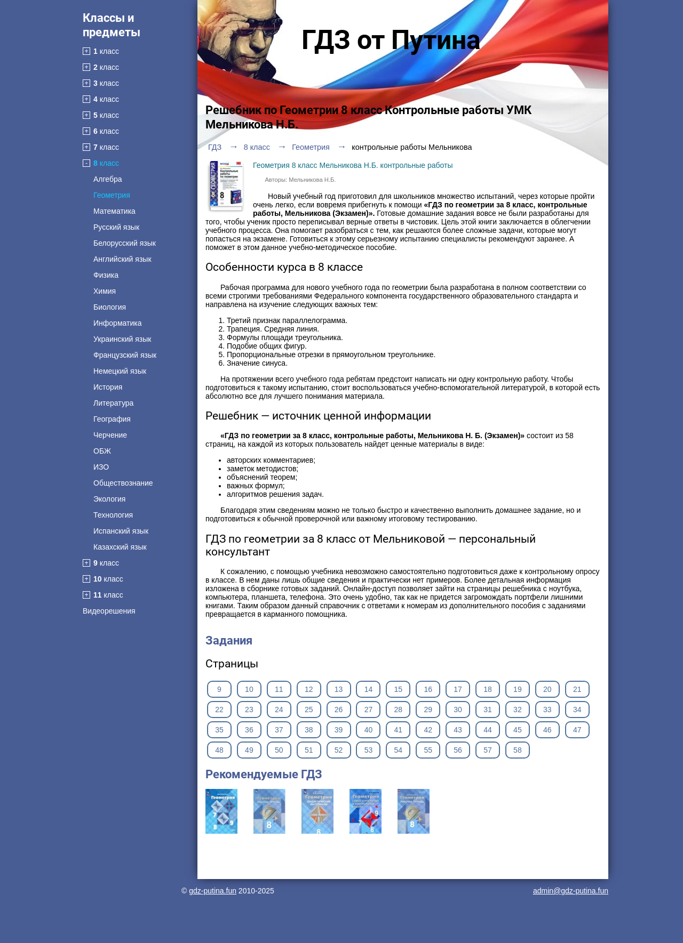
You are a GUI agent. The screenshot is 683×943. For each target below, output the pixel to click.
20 (547, 689)
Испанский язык (120, 531)
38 (309, 730)
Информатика (117, 323)
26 (339, 709)
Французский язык (124, 355)
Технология (113, 515)
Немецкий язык (119, 371)
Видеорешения (109, 611)
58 (517, 750)
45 (517, 730)
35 (219, 730)
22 (219, 709)
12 (309, 689)
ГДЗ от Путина (391, 40)
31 (487, 709)
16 (428, 689)
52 (339, 750)
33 (547, 709)
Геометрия (111, 195)
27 (368, 709)
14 (368, 689)
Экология (109, 499)
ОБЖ (102, 451)
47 (577, 730)
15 (398, 689)
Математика (114, 211)
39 (339, 730)
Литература (113, 403)
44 (487, 730)
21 (577, 689)
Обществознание (123, 483)
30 (458, 709)
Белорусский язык (124, 243)
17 (458, 689)
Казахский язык (120, 547)
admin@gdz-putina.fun (570, 890)
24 (279, 709)
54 (398, 750)
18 (487, 689)
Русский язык (116, 227)
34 (577, 709)
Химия (104, 291)
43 (458, 730)
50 (279, 750)
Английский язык (122, 259)
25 (309, 709)
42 (428, 730)
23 (249, 709)
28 (398, 709)
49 (249, 750)
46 (547, 730)
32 (517, 709)
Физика (105, 275)
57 (487, 750)
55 (428, 750)
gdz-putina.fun (212, 890)
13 (339, 689)
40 (368, 730)
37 (279, 730)
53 (368, 750)
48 (219, 750)
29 (428, 709)
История (107, 387)
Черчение (110, 435)
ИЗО (101, 467)
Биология (109, 307)
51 (309, 750)
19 (517, 689)
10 (249, 689)
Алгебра (107, 179)
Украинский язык (122, 339)
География (112, 419)
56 (458, 750)
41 (398, 730)
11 (279, 689)
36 (249, 730)
